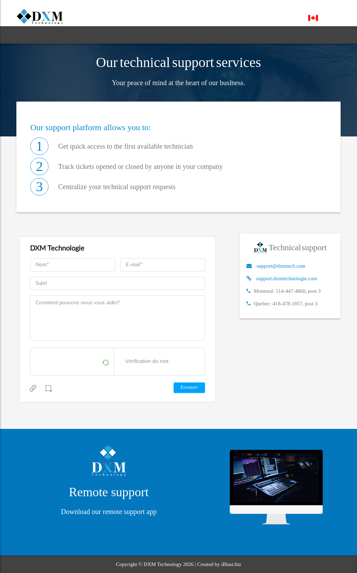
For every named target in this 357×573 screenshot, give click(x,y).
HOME (31, 35)
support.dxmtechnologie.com (286, 278)
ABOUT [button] (64, 35)
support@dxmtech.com (281, 266)
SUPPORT (174, 35)
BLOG (142, 35)
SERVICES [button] (106, 35)
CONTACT (212, 35)
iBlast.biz (231, 564)
